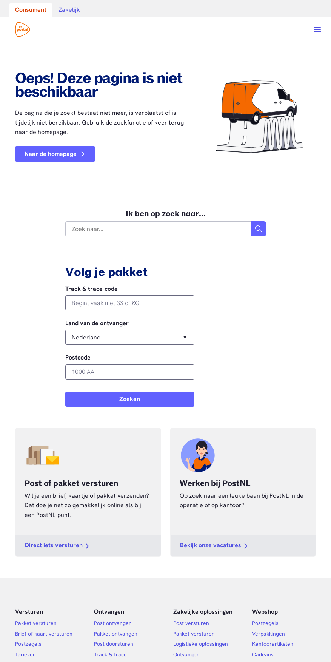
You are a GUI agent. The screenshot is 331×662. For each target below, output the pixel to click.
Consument (30, 10)
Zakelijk (69, 10)
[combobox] (158, 229)
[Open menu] (317, 29)
